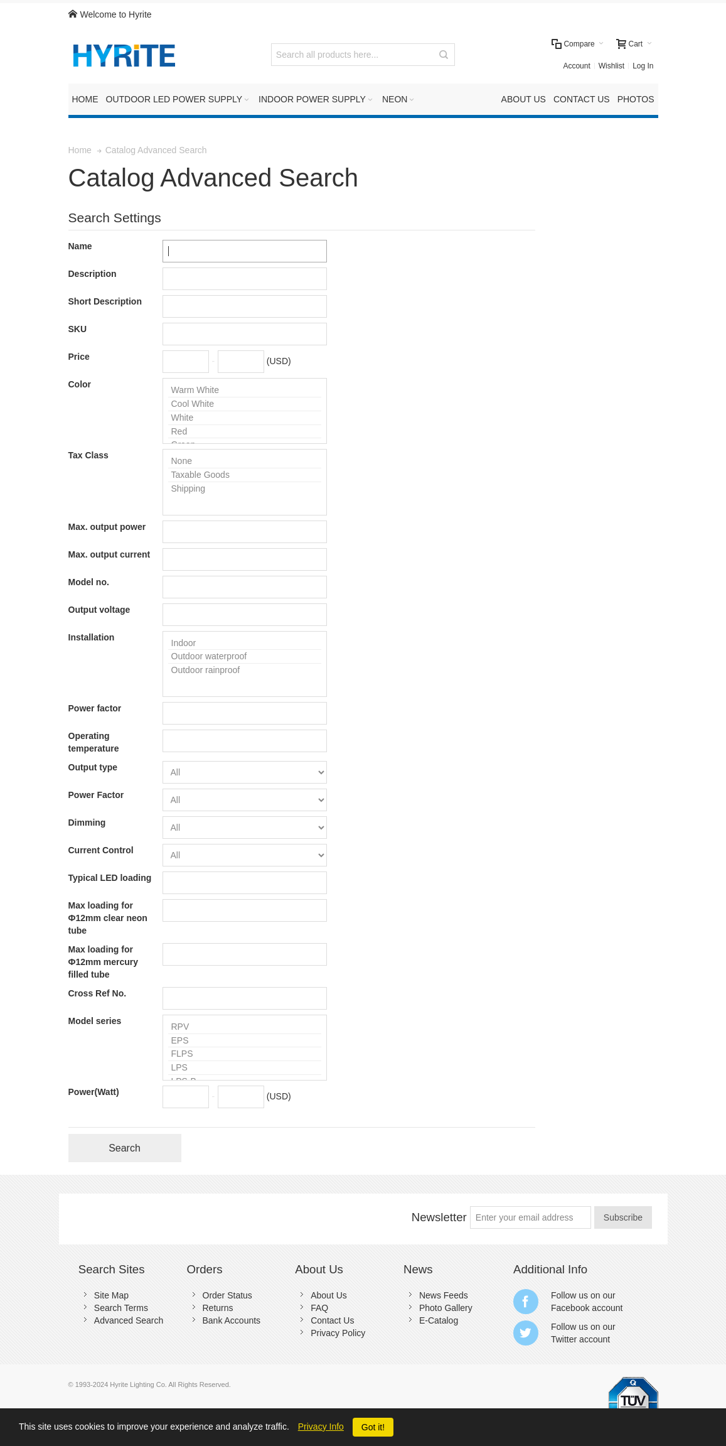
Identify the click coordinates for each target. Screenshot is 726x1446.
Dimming (87, 822)
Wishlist (611, 66)
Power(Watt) (93, 1092)
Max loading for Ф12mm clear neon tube (107, 918)
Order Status (227, 1295)
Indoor (244, 643)
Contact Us (332, 1320)
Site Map (111, 1295)
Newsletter (439, 1217)
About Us (329, 1295)
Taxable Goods (244, 475)
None (244, 461)
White (244, 418)
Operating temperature (93, 742)
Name (80, 246)
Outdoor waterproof (244, 657)
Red (244, 432)
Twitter (564, 1339)
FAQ (319, 1308)
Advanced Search (129, 1320)
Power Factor (96, 795)
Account (576, 66)
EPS (244, 1041)
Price (79, 357)
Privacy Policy (338, 1333)
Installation (91, 637)
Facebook (570, 1308)
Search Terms (121, 1308)
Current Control (101, 850)
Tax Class (88, 455)
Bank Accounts (232, 1320)
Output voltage (99, 610)
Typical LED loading (110, 878)
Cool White (244, 404)
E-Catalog (438, 1320)
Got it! (373, 1427)
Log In (643, 66)
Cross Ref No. (97, 993)
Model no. (88, 582)
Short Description (105, 301)
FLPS (244, 1054)
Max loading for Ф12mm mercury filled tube (103, 961)
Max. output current (109, 554)
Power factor (95, 708)
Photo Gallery (445, 1308)
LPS (244, 1068)
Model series (95, 1021)
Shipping (244, 488)
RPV (244, 1027)
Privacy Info (321, 1427)
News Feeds (443, 1295)
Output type (93, 767)
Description (92, 274)
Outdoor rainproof (244, 670)
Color (80, 384)
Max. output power (107, 527)
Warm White (244, 390)
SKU (77, 329)
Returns (218, 1308)
